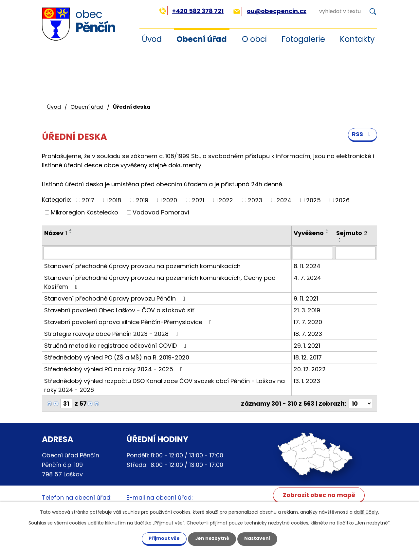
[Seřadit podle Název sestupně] (70, 232)
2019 (142, 200)
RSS (362, 135)
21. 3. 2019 (307, 310)
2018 (115, 200)
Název (55, 233)
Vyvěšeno (309, 233)
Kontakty (357, 39)
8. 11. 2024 (307, 266)
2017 (88, 200)
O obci (254, 39)
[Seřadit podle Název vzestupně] (70, 230)
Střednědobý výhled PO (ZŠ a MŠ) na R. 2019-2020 (116, 357)
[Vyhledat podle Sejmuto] (355, 253)
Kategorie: (56, 199)
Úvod (54, 107)
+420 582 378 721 (191, 11)
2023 (255, 200)
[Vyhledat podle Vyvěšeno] (313, 253)
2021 (198, 200)
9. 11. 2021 (306, 298)
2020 (170, 200)
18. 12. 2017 (308, 357)
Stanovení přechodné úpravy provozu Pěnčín (116, 298)
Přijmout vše (163, 538)
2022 (226, 200)
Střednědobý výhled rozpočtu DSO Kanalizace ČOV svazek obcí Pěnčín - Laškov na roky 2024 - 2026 (164, 385)
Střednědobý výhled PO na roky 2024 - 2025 (114, 369)
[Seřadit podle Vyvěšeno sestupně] (327, 232)
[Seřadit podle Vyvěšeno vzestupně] (327, 230)
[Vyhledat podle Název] (166, 253)
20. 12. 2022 (310, 369)
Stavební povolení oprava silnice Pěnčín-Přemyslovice (129, 322)
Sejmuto (351, 233)
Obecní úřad (201, 39)
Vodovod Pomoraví (161, 212)
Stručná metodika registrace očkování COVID (116, 345)
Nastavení (258, 538)
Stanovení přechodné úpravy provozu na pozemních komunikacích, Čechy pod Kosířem (160, 282)
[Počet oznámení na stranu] (360, 403)
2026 (342, 200)
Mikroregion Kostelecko (84, 212)
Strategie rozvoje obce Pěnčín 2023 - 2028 (112, 334)
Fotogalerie (303, 39)
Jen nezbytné (212, 538)
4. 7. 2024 (307, 278)
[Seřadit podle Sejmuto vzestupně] (339, 238)
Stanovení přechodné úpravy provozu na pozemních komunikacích (142, 266)
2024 (284, 200)
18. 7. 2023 (308, 334)
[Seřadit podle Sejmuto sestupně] (339, 241)
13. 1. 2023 (307, 381)
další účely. (366, 511)
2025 (313, 200)
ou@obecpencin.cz (269, 11)
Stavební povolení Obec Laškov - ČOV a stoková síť (119, 310)
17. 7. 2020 (308, 322)
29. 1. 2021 (307, 345)
